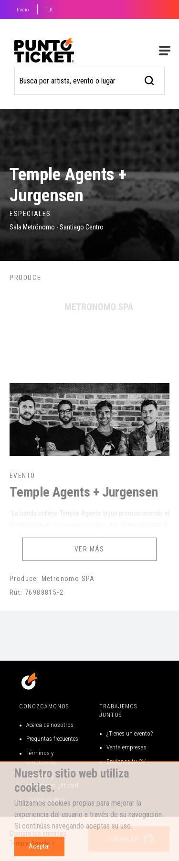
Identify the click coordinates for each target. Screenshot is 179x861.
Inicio (23, 10)
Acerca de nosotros (50, 724)
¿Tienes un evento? (129, 733)
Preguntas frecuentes (52, 738)
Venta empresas (126, 747)
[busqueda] (149, 79)
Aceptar (39, 846)
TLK (49, 10)
